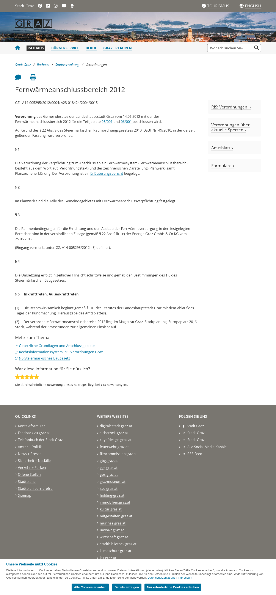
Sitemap (24, 495)
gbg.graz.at (109, 460)
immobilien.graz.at (115, 502)
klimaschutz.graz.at (115, 550)
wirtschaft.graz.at (114, 537)
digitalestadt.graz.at (116, 426)
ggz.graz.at (109, 467)
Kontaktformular (31, 426)
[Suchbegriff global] (230, 48)
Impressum (185, 577)
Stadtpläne (27, 481)
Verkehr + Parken (32, 467)
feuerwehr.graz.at (114, 446)
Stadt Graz (24, 5)
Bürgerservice (65, 48)
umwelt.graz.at (112, 530)
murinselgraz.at (112, 523)
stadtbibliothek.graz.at (118, 544)
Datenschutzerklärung (161, 577)
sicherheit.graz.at (114, 432)
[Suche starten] (256, 48)
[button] (253, 6)
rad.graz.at (109, 488)
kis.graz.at (108, 558)
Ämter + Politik (30, 446)
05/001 (107, 121)
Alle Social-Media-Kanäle (207, 446)
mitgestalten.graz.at (116, 516)
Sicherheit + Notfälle (34, 460)
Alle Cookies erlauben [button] (90, 587)
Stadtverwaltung (67, 64)
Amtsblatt (222, 148)
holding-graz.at (112, 495)
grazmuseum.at (112, 481)
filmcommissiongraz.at (118, 453)
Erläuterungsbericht (106, 173)
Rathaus (36, 48)
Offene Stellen (29, 474)
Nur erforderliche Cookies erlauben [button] (173, 587)
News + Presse (29, 453)
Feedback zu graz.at (34, 432)
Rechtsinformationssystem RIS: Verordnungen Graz (61, 352)
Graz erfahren (117, 48)
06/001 (127, 121)
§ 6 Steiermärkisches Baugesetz (44, 358)
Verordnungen (96, 64)
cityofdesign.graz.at (116, 439)
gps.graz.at (109, 474)
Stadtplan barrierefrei (35, 488)
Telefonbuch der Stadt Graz (40, 439)
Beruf (91, 48)
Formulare (222, 165)
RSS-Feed (194, 453)
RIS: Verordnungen (231, 107)
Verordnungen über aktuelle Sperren (230, 127)
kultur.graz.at (111, 509)
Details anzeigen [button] (126, 587)
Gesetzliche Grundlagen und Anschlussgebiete (57, 345)
